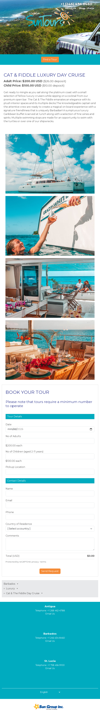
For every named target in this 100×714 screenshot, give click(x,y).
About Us (70, 8)
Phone (10, 512)
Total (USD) (13, 555)
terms (43, 562)
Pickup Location (15, 467)
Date (8, 424)
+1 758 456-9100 (56, 665)
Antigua (50, 606)
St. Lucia (50, 660)
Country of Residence (19, 524)
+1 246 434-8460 (56, 638)
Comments (12, 535)
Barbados (50, 633)
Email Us (50, 613)
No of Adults (13, 436)
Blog (82, 8)
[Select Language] (50, 692)
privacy (35, 562)
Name (9, 488)
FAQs (91, 8)
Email (9, 500)
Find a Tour (50, 59)
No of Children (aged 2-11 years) (24, 451)
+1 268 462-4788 (56, 610)
